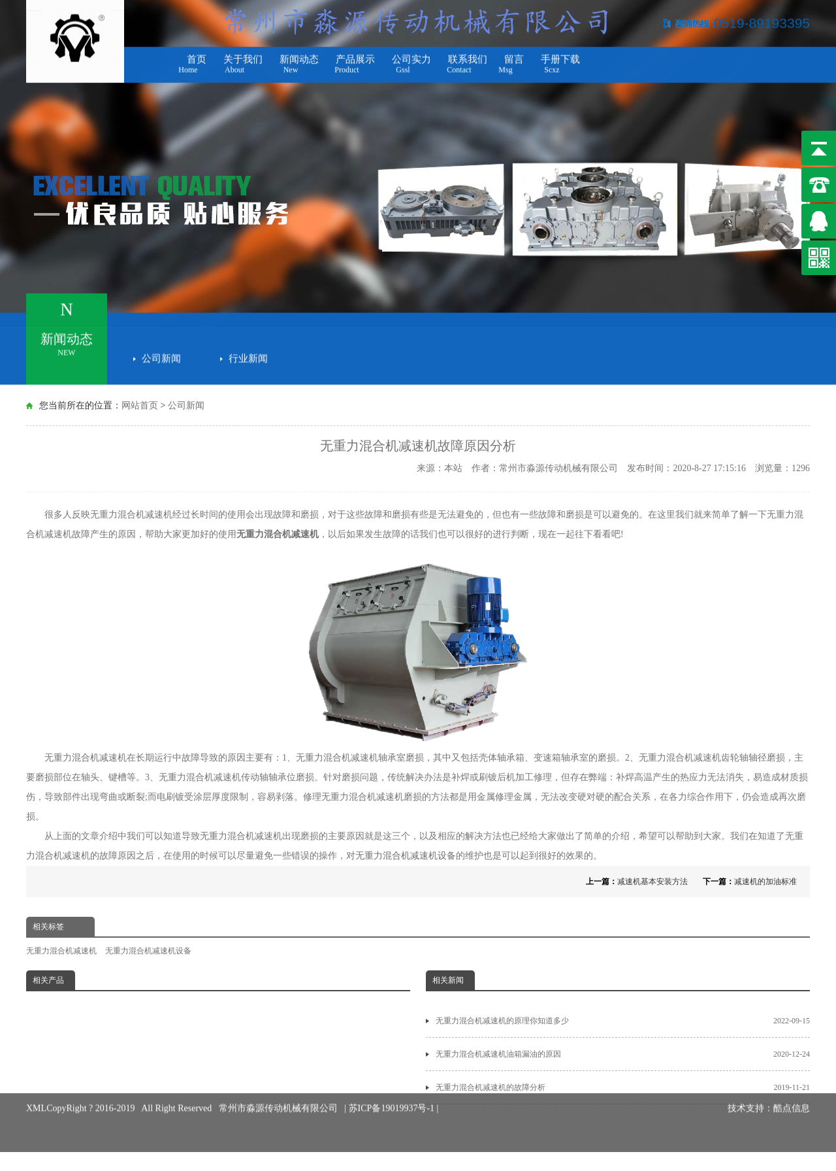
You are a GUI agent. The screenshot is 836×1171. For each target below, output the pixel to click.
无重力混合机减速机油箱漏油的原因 (623, 1054)
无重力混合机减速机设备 (405, 856)
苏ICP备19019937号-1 (393, 1094)
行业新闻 (248, 355)
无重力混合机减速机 (277, 534)
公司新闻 (161, 355)
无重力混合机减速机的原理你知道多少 (623, 1020)
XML (36, 1094)
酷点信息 (791, 1094)
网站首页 (139, 405)
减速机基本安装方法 (652, 881)
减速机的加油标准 (765, 881)
